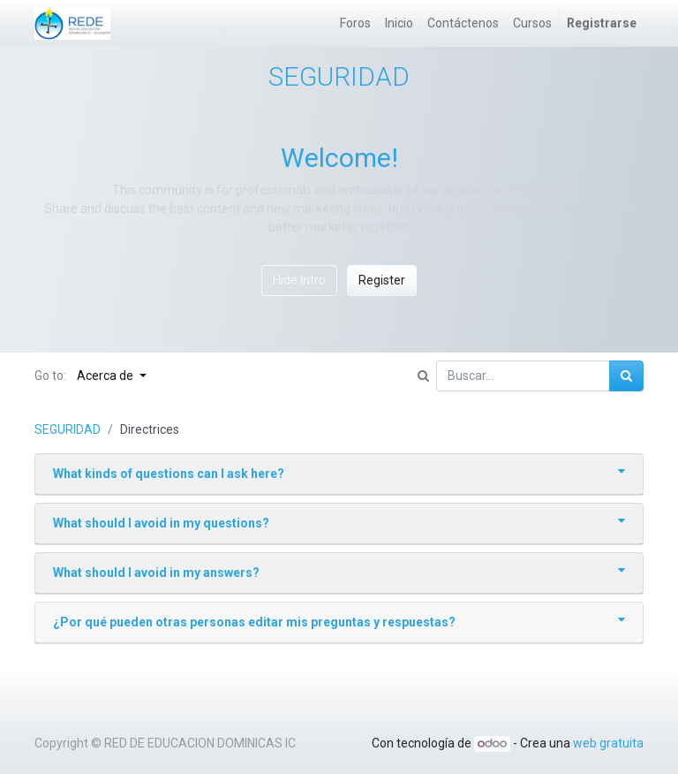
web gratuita (608, 743)
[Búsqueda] (626, 375)
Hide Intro (299, 280)
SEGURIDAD (67, 429)
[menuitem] (355, 23)
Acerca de (106, 375)
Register (381, 280)
